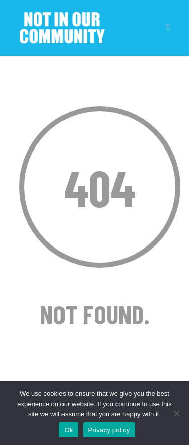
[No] (176, 413)
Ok (68, 430)
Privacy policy (109, 430)
